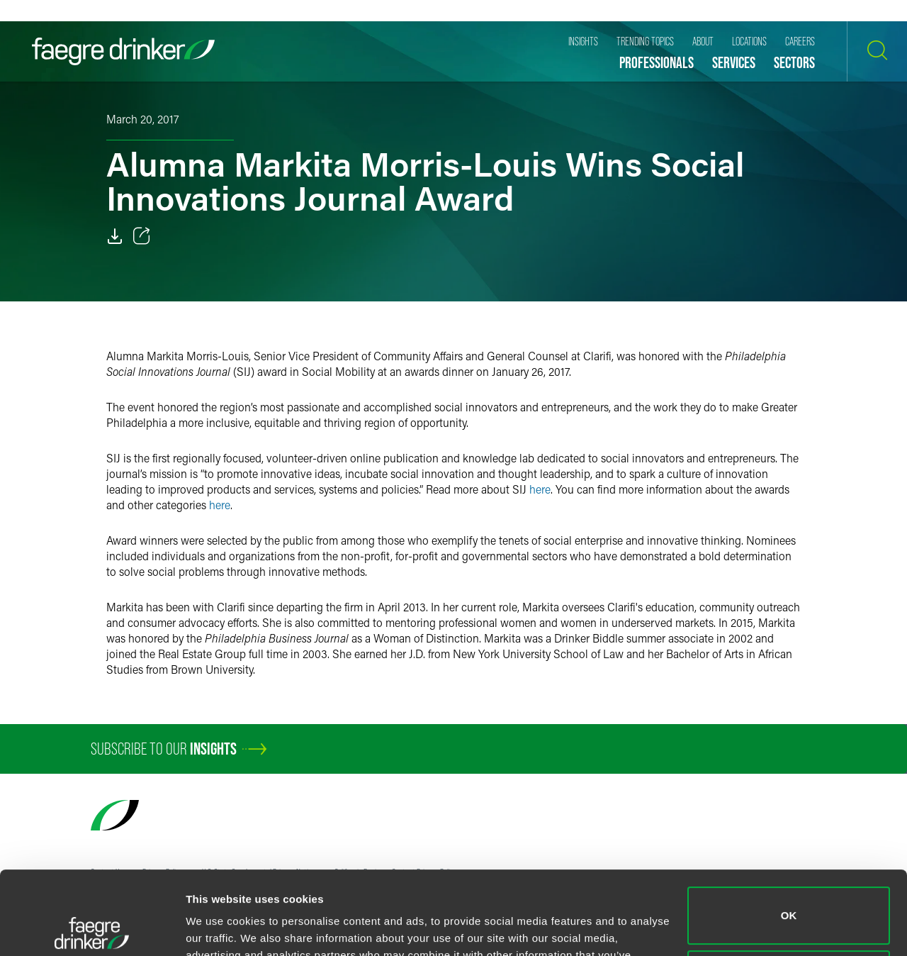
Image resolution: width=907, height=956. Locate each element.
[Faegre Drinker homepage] (123, 51)
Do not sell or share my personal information (789, 895)
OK (789, 832)
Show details (219, 928)
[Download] (114, 236)
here (540, 489)
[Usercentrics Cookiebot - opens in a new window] (92, 928)
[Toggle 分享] (141, 236)
